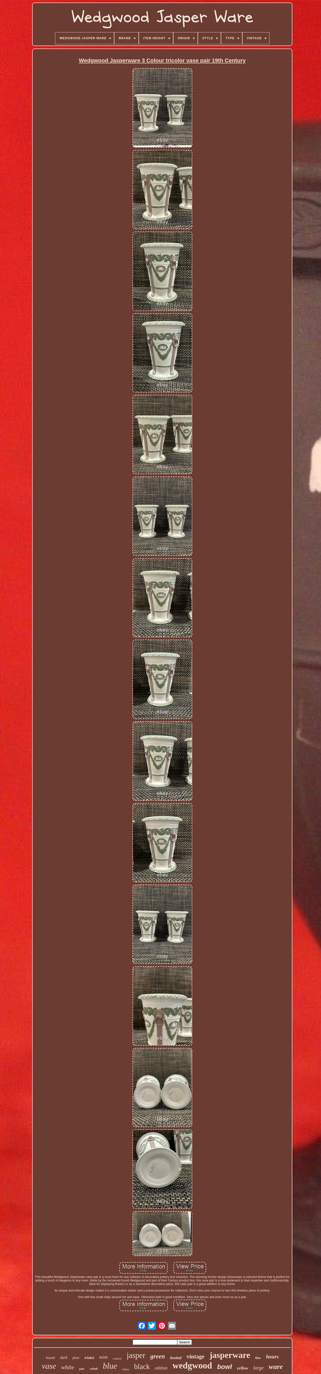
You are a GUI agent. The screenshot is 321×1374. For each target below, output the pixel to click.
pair (81, 1368)
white (67, 1367)
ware (276, 1366)
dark (63, 1357)
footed (175, 1358)
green (157, 1356)
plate (75, 1358)
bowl (224, 1366)
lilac (258, 1358)
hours (272, 1357)
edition (161, 1367)
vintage (196, 1356)
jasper (136, 1355)
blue (110, 1365)
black (142, 1366)
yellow (242, 1368)
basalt (50, 1358)
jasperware (230, 1355)
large (258, 1367)
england (117, 1358)
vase (49, 1365)
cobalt (93, 1368)
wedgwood (192, 1365)
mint (103, 1357)
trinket (89, 1358)
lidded (125, 1369)
